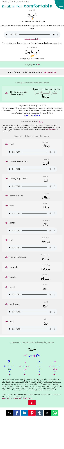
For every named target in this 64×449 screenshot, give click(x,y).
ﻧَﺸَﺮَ (54, 93)
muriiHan (57, 89)
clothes (36, 64)
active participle (48, 72)
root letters (50, 129)
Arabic (5, 1)
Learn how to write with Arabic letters (17, 398)
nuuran (50, 89)
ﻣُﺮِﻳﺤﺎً (45, 96)
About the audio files (32, 39)
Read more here (32, 115)
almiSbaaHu (42, 89)
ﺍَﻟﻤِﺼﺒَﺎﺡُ (45, 93)
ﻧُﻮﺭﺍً (36, 93)
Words (12, 1)
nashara (33, 89)
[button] (59, 4)
